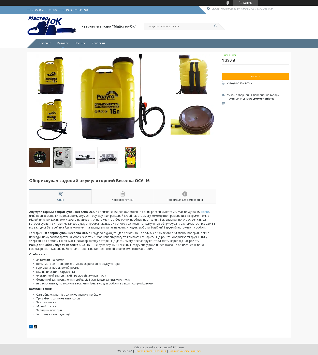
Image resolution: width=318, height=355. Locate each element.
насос (205, 212)
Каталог (63, 43)
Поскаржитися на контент (150, 351)
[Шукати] (216, 26)
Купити (255, 76)
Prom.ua (179, 347)
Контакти (98, 43)
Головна (45, 43)
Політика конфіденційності (185, 351)
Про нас (80, 43)
